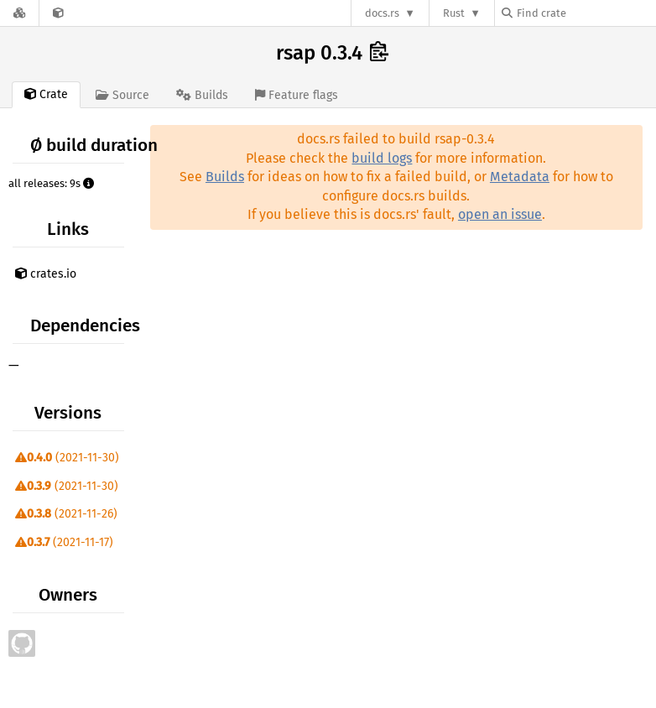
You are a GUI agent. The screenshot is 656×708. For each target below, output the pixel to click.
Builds (225, 177)
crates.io (45, 274)
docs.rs (382, 13)
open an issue (500, 214)
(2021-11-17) (64, 542)
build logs (381, 158)
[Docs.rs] (19, 13)
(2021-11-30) (67, 457)
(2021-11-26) (66, 514)
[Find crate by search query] (585, 13)
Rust (454, 13)
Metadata (519, 177)
